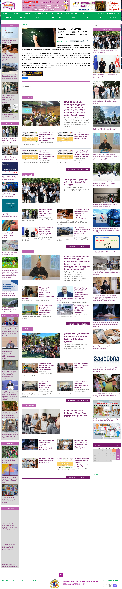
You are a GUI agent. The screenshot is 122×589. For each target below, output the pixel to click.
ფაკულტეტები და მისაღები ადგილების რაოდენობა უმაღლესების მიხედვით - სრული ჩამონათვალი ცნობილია (9, 375)
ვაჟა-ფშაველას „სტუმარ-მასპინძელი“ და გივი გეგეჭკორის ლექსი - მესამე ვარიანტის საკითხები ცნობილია (9, 99)
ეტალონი (8, 18)
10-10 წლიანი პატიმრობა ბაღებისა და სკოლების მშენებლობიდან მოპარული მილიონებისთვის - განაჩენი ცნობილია (9, 57)
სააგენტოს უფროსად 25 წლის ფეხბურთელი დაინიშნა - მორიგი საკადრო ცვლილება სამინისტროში (105, 76)
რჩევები (86, 18)
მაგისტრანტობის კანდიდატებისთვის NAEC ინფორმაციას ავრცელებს (9, 293)
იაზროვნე (72, 18)
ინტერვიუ (39, 18)
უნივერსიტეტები (56, 14)
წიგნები (99, 18)
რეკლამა (32, 581)
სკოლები (27, 14)
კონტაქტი (5, 581)
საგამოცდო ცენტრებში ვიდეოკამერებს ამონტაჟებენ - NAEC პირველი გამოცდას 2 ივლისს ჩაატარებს (106, 272)
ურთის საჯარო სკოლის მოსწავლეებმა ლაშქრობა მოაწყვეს (9, 460)
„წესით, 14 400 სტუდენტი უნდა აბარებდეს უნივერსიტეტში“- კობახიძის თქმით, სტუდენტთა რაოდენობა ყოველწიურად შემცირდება (10, 331)
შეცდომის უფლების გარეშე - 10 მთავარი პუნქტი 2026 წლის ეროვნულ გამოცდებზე (10, 177)
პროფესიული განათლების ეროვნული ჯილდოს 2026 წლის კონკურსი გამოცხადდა (10, 194)
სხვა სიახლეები (112, 14)
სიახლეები (16, 14)
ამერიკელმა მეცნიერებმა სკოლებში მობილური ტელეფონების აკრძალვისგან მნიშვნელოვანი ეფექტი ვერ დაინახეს (105, 324)
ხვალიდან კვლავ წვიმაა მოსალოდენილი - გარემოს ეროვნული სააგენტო (9, 309)
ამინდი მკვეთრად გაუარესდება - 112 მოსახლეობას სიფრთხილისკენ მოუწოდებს (10, 214)
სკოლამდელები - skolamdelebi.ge (79, 14)
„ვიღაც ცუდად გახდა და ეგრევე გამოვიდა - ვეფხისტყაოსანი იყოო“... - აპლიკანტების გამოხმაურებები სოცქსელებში (104, 183)
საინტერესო (56, 18)
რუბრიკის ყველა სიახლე (78, 170)
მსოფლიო (100, 14)
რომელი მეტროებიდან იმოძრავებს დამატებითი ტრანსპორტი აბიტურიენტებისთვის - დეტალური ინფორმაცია (106, 230)
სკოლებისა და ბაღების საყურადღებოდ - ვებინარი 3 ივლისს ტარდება (9, 40)
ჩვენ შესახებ (18, 581)
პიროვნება (24, 18)
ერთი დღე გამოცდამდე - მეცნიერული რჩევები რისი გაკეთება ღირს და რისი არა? (10, 157)
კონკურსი (113, 18)
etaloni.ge (96, 474)
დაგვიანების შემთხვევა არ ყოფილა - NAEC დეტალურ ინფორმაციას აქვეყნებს (9, 140)
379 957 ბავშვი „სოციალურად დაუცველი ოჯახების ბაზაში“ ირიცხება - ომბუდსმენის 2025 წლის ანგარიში (106, 395)
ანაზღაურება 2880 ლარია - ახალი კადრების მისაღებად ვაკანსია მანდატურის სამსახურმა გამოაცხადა (105, 369)
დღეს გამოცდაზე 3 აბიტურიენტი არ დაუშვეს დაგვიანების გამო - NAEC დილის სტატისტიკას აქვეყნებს (105, 101)
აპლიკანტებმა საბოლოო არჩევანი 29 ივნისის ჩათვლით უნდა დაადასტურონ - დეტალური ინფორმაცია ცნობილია (105, 346)
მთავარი (6, 14)
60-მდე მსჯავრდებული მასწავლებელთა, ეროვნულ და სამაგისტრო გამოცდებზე (10, 116)
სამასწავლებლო (40, 14)
